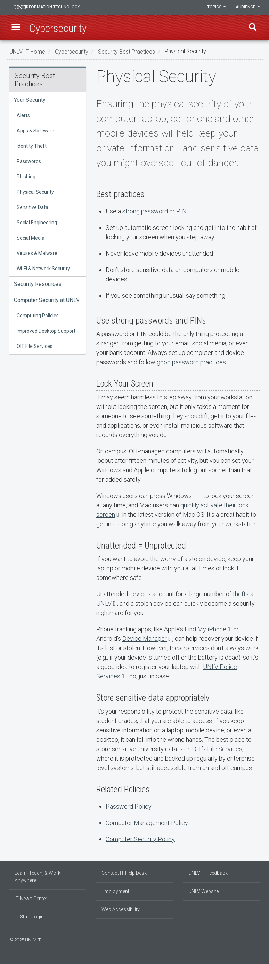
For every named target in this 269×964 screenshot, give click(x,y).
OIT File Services (34, 346)
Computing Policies (38, 315)
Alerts (23, 115)
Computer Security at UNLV (47, 300)
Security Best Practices (126, 51)
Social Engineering (37, 222)
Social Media (30, 238)
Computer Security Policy (140, 838)
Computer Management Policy (147, 822)
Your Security (30, 99)
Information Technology (56, 7)
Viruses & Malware (37, 253)
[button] (16, 28)
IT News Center (31, 898)
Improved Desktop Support (46, 331)
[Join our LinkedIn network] (251, 939)
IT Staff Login (29, 916)
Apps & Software (35, 130)
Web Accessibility (120, 909)
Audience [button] (247, 7)
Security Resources (38, 284)
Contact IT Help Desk (124, 873)
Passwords (29, 161)
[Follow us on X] (254, 939)
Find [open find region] (252, 28)
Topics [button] (215, 7)
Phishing (26, 176)
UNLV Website (203, 891)
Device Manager (144, 638)
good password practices (191, 362)
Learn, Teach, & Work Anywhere (37, 876)
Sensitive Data (32, 207)
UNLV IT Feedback (208, 873)
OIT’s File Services (217, 749)
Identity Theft (32, 146)
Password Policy (129, 806)
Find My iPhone (205, 629)
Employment (115, 891)
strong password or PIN (154, 211)
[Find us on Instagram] (247, 939)
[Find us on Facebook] (244, 939)
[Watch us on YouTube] (258, 939)
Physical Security (35, 192)
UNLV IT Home (27, 51)
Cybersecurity (71, 51)
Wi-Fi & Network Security (43, 268)
